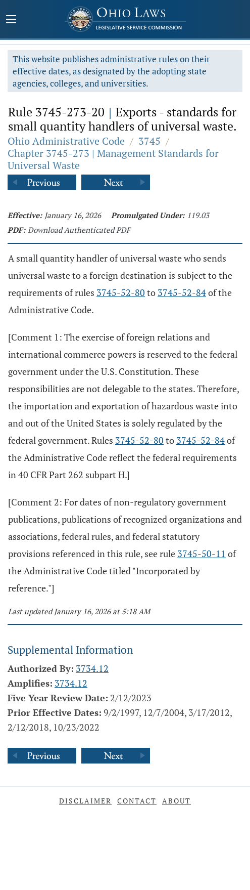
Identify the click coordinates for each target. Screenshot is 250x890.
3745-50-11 (201, 553)
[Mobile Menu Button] (11, 20)
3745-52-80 (120, 292)
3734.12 (92, 668)
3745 (149, 141)
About (176, 801)
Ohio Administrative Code (66, 141)
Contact (137, 801)
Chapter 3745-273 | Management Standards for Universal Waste (113, 159)
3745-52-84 (182, 292)
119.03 (198, 215)
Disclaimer (85, 801)
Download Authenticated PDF (79, 230)
